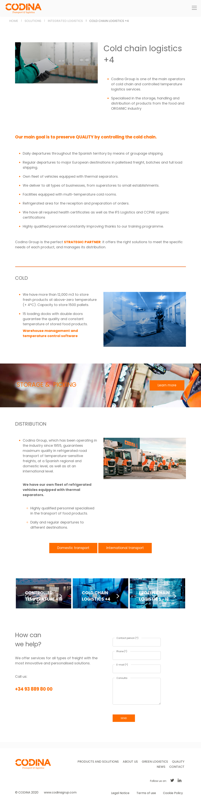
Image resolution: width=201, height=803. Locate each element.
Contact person (127, 638)
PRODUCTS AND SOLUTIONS (98, 761)
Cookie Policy (173, 793)
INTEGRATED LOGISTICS (65, 21)
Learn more (167, 385)
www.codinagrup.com (60, 792)
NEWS (161, 767)
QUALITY (178, 761)
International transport (125, 548)
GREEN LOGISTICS (155, 761)
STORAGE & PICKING (46, 384)
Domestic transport (73, 548)
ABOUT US (130, 761)
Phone (121, 651)
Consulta (121, 678)
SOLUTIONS (33, 21)
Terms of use (146, 793)
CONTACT (176, 767)
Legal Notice (120, 793)
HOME (13, 21)
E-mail (122, 664)
